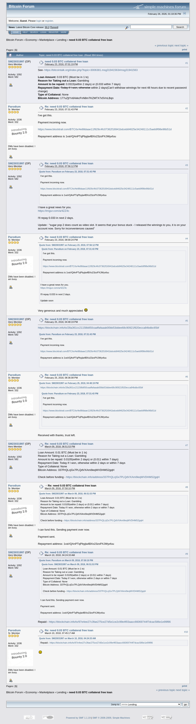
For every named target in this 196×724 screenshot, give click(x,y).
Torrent (54, 27)
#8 (186, 487)
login (39, 20)
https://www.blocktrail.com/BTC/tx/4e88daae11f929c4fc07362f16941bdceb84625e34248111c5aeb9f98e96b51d (105, 129)
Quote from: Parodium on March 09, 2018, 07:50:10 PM (66, 560)
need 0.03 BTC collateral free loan (90, 39)
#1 (186, 63)
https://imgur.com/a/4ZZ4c (53, 210)
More (63, 32)
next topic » (182, 45)
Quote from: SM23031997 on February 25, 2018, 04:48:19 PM (69, 383)
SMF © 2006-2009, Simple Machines (111, 718)
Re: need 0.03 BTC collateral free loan (69, 106)
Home (16, 32)
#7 (186, 445)
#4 (186, 238)
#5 (186, 320)
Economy (31, 39)
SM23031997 (16, 61)
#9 (186, 554)
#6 (186, 376)
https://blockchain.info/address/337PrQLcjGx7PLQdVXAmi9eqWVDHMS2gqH (113, 477)
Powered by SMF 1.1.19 (78, 718)
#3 (186, 165)
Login (43, 32)
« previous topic (164, 45)
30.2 (47, 27)
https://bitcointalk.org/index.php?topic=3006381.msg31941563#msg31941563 (91, 70)
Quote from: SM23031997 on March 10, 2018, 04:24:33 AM (67, 638)
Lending (61, 39)
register (49, 20)
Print (184, 49)
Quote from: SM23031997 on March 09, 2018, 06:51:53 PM (67, 494)
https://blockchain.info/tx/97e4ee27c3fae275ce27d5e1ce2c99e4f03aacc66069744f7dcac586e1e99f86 (110, 621)
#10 (186, 632)
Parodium (14, 106)
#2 (186, 108)
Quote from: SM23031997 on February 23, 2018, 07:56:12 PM (69, 245)
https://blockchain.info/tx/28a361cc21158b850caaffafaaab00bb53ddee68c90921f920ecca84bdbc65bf (98, 327)
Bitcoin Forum (14, 39)
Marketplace (46, 39)
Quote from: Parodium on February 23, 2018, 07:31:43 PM (67, 172)
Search (34, 32)
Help (25, 32)
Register (53, 32)
